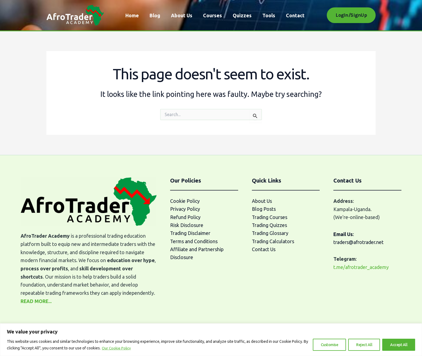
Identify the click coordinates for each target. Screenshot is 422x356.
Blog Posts (264, 209)
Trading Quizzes (269, 225)
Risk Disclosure (186, 225)
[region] (211, 339)
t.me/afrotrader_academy (361, 267)
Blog (153, 15)
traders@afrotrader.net (359, 242)
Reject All (364, 345)
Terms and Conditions (194, 241)
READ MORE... (37, 301)
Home (131, 15)
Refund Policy (185, 217)
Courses (209, 15)
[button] (351, 15)
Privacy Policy (185, 209)
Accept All (398, 345)
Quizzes (238, 15)
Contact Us (264, 250)
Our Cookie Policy (117, 348)
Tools (264, 15)
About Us (179, 15)
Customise (329, 345)
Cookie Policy (185, 201)
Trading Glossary (270, 233)
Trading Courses (270, 217)
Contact (289, 15)
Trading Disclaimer (190, 233)
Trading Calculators (273, 241)
